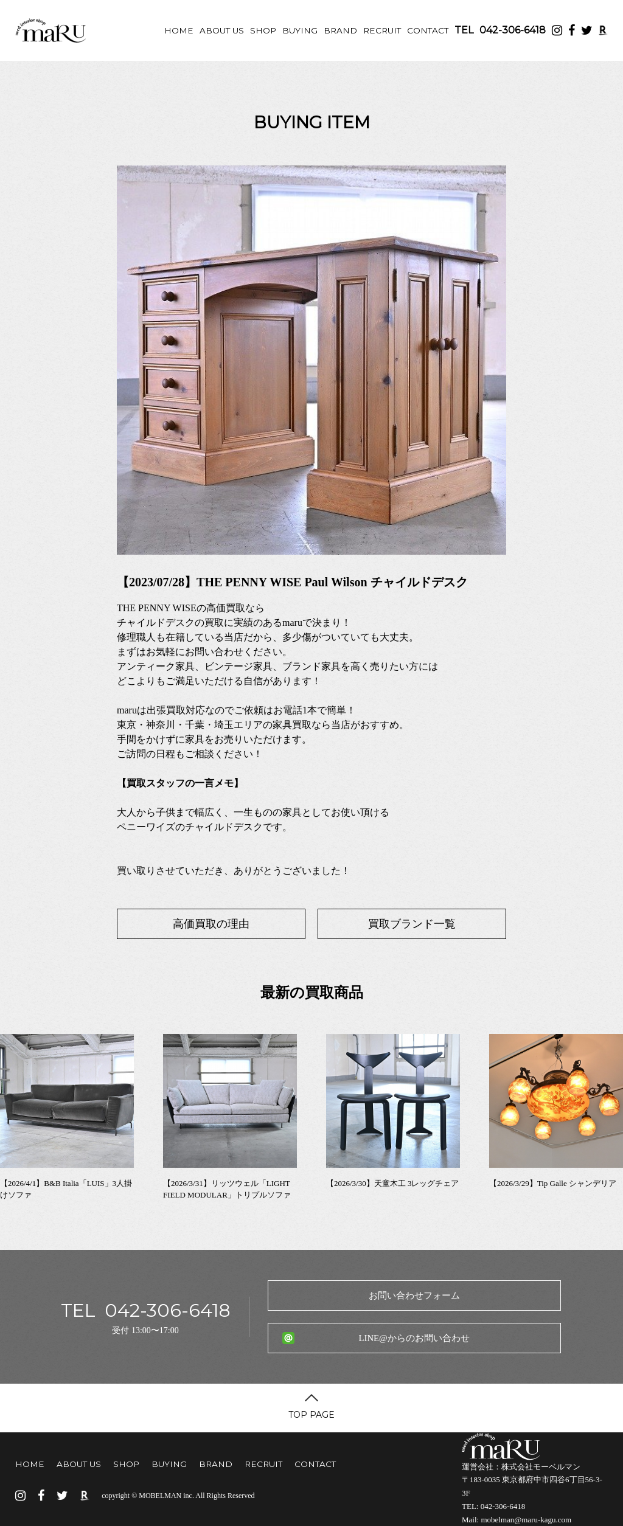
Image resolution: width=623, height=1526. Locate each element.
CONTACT (427, 30)
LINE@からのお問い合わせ (413, 1338)
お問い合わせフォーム (414, 1295)
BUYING (300, 30)
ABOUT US (222, 30)
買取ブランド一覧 (412, 924)
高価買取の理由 (211, 924)
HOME (178, 30)
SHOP (263, 30)
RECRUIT (382, 30)
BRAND (340, 30)
